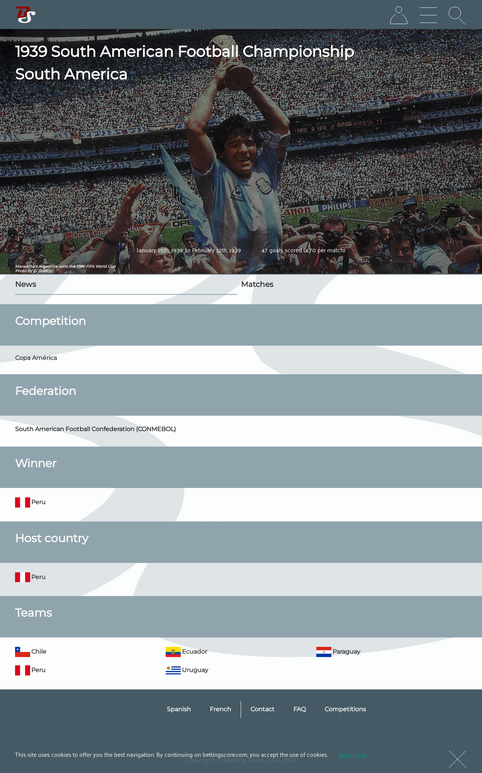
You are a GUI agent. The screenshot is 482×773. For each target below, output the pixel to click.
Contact (262, 709)
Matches (257, 284)
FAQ (299, 709)
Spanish (179, 709)
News (25, 284)
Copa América (36, 357)
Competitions (345, 709)
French (220, 709)
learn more (352, 754)
